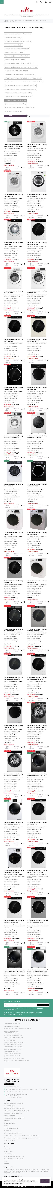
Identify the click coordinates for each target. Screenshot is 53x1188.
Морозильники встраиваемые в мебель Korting (19, 74)
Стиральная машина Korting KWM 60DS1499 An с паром (37, 726)
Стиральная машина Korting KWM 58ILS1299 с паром (37, 678)
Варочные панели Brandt (11, 1026)
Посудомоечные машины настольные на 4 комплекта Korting (24, 82)
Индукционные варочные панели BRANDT (17, 1028)
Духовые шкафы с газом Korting (15, 60)
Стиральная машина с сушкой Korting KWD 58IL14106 (37, 871)
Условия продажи (9, 1154)
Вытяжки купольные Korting (13, 45)
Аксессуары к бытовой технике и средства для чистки (21, 1135)
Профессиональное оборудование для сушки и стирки (21, 1138)
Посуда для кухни (9, 1123)
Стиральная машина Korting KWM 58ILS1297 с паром (13, 678)
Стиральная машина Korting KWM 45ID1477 (13, 485)
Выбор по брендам (10, 1140)
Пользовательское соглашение (13, 1159)
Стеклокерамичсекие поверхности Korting (18, 93)
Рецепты (6, 1164)
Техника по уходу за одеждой (13, 1103)
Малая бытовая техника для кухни (14, 1118)
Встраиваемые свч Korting (13, 37)
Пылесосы (7, 1125)
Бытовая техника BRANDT (12, 1024)
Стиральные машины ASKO (12, 1053)
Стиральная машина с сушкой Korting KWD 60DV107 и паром (37, 971)
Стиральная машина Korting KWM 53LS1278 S (13, 581)
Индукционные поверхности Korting (16, 71)
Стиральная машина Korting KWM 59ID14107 (13, 726)
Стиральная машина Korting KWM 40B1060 (37, 145)
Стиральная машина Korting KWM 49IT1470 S (37, 533)
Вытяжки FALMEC (9, 1040)
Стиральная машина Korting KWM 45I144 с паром (37, 436)
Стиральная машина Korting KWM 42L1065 (37, 292)
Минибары (7, 1120)
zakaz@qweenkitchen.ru (13, 1087)
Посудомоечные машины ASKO (14, 1058)
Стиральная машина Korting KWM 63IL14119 (37, 823)
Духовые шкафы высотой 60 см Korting (17, 56)
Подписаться (43, 1005)
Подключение (8, 1151)
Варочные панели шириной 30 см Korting (18, 34)
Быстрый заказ (16, 168)
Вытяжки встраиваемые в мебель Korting (18, 41)
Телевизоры (7, 1130)
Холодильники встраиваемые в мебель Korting (19, 107)
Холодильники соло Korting (13, 111)
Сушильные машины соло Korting (15, 104)
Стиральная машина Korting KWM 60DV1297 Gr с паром (37, 775)
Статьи (6, 1161)
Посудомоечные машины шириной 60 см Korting (20, 89)
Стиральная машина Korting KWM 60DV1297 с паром (13, 823)
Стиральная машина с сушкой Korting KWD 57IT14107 (14, 871)
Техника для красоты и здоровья (14, 1108)
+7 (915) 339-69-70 (11, 1080)
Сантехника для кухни (11, 1128)
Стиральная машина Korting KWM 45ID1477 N (37, 485)
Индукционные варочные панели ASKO (16, 1061)
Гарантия (6, 1149)
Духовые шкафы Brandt (11, 1031)
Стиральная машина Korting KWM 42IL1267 (13, 243)
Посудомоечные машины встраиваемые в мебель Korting (23, 78)
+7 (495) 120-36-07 (11, 1082)
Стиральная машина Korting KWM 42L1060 (13, 292)
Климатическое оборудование (13, 1113)
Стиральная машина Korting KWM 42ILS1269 (37, 243)
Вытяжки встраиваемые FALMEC (14, 1042)
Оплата (6, 1146)
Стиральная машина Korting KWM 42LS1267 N (13, 388)
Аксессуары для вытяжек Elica (13, 1038)
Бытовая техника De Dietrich (13, 1044)
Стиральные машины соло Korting (15, 100)
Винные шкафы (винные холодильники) (16, 1111)
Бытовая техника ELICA (11, 1033)
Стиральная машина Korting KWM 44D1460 (37, 388)
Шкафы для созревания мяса (13, 1133)
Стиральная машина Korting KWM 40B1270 (13, 195)
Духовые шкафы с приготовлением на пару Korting (21, 67)
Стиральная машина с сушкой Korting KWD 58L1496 (14, 921)
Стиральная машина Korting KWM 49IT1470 (13, 533)
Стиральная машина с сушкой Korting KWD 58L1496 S (37, 921)
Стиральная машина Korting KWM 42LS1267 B (37, 340)
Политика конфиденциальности (14, 1156)
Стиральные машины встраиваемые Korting (18, 96)
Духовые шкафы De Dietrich (12, 1049)
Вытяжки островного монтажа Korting (17, 48)
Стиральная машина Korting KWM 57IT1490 (37, 581)
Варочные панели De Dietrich (13, 1047)
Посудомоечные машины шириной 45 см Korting (20, 85)
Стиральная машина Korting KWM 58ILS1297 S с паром (37, 630)
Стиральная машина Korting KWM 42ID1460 (37, 195)
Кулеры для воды (9, 1115)
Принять (45, 1181)
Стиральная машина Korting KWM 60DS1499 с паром (13, 775)
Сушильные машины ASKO (12, 1056)
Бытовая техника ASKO (11, 1052)
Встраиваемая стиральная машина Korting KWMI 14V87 (13, 145)
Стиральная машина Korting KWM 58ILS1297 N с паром (13, 630)
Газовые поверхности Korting (14, 52)
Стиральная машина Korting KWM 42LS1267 (13, 340)
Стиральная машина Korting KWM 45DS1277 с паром (13, 436)
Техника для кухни (9, 1106)
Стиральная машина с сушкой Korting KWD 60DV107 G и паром (14, 971)
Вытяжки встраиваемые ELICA (13, 1035)
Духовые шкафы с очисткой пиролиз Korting (19, 63)
